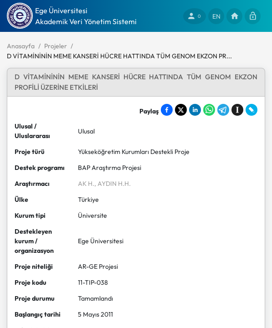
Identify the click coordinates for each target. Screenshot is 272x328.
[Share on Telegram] (223, 110)
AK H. (86, 183)
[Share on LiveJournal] (251, 110)
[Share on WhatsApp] (209, 110)
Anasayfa (21, 46)
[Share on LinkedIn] (195, 110)
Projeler (55, 46)
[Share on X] (181, 110)
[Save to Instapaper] (237, 110)
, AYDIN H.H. (112, 183)
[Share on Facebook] (167, 110)
